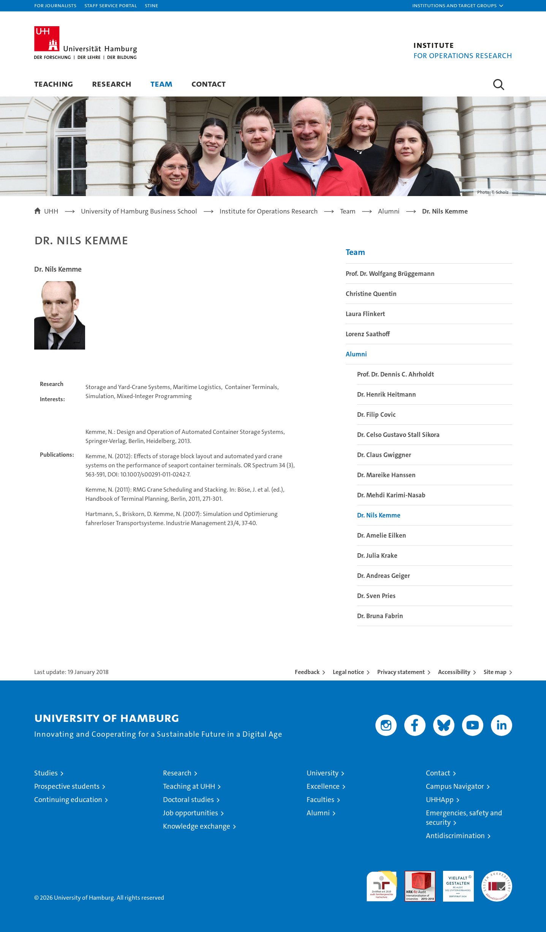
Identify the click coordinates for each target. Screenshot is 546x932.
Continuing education (68, 799)
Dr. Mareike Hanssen (386, 475)
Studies (46, 773)
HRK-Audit (456, 875)
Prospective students (67, 786)
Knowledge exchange (196, 826)
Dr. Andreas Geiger (383, 575)
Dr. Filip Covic (376, 414)
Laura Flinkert (365, 314)
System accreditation (496, 879)
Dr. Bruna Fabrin (380, 616)
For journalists (55, 5)
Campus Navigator (455, 786)
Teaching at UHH (189, 786)
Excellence (323, 786)
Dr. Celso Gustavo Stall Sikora (398, 434)
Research (111, 83)
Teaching (53, 83)
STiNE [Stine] (151, 5)
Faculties (320, 799)
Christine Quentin (371, 294)
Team (161, 83)
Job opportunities (190, 813)
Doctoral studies (188, 799)
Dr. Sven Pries (376, 596)
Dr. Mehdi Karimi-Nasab (391, 495)
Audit (412, 875)
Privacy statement (401, 672)
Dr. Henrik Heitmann (386, 394)
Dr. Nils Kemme (378, 515)
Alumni (356, 354)
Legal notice (348, 672)
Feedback (307, 672)
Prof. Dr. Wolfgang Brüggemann (390, 273)
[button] (458, 5)
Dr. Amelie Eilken (381, 535)
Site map (495, 672)
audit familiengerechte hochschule (381, 883)
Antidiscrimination (455, 835)
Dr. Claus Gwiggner (384, 455)
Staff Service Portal (110, 5)
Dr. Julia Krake (377, 555)
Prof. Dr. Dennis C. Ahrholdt (395, 374)
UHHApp (440, 799)
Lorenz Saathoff (368, 334)
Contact (208, 83)
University (323, 773)
